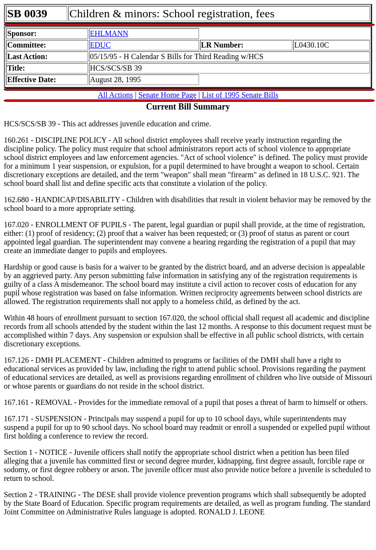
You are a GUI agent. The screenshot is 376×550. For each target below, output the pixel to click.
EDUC (100, 45)
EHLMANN (109, 33)
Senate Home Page (167, 95)
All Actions (115, 95)
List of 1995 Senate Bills (240, 95)
